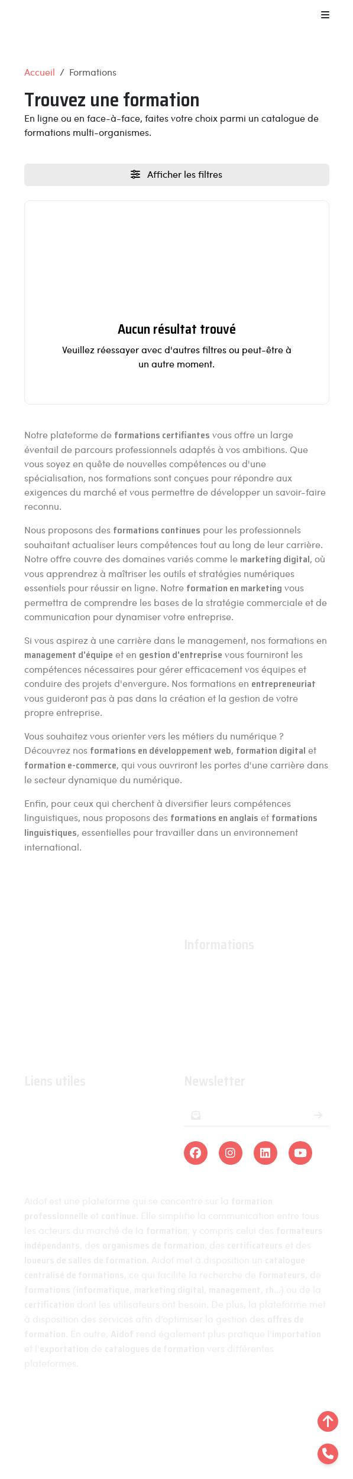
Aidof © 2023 (57, 1407)
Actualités (205, 992)
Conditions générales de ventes (251, 1026)
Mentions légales (139, 1407)
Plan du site (176, 1421)
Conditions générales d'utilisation (255, 1009)
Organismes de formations (81, 1128)
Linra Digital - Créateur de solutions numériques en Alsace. (176, 1443)
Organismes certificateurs (80, 1145)
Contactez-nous (218, 1043)
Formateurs (48, 1162)
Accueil (39, 72)
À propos (203, 975)
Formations (48, 1111)
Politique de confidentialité (251, 1407)
